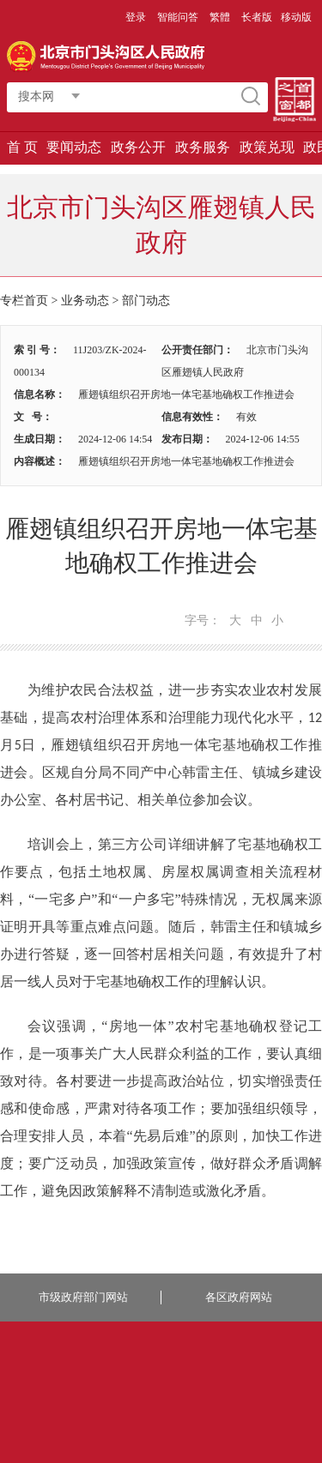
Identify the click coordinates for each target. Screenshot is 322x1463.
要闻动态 (73, 147)
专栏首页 (24, 300)
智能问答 (177, 17)
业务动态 (85, 300)
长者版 (256, 17)
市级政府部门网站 (83, 1297)
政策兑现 (267, 147)
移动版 (296, 17)
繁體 (220, 17)
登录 (135, 17)
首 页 (22, 147)
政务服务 (202, 147)
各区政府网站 (238, 1297)
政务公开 (138, 147)
